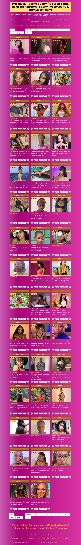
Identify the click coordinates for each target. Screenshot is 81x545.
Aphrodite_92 (13, 118)
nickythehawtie (56, 466)
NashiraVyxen (35, 308)
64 (27, 33)
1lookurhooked (35, 499)
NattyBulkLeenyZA (57, 86)
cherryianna (34, 55)
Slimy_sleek (34, 213)
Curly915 (54, 118)
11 (65, 30)
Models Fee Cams (56, 25)
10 (62, 30)
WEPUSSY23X (14, 213)
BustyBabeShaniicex (58, 149)
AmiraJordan (13, 340)
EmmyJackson (56, 55)
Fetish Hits (54, 542)
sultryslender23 (35, 435)
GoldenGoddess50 (15, 499)
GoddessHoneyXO (57, 245)
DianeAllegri (34, 182)
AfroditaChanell (56, 372)
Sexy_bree (13, 466)
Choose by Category (17, 33)
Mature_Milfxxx (35, 372)
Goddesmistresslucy (37, 86)
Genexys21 (55, 213)
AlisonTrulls (55, 403)
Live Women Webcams (17, 25)
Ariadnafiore (13, 149)
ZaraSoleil (12, 245)
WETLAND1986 (56, 340)
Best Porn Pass (30, 25)
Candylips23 (13, 276)
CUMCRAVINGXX (14, 403)
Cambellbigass (14, 182)
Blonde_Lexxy (35, 149)
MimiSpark (34, 466)
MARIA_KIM (55, 182)
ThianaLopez (34, 276)
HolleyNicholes (14, 86)
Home (12, 30)
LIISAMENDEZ (56, 435)
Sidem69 (33, 403)
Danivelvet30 (55, 308)
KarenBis (12, 308)
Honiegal (33, 245)
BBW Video (67, 25)
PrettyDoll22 (13, 372)
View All (28, 30)
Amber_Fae (13, 55)
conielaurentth (35, 340)
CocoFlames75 (56, 276)
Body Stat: (19, 37)
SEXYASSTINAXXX (15, 435)
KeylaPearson (35, 118)
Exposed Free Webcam (43, 25)
